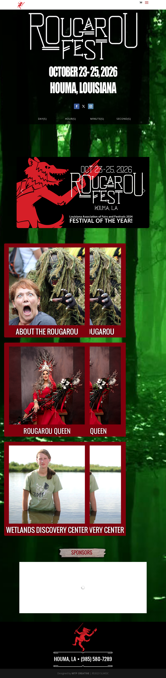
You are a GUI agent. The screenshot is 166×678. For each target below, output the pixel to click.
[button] (22, 191)
